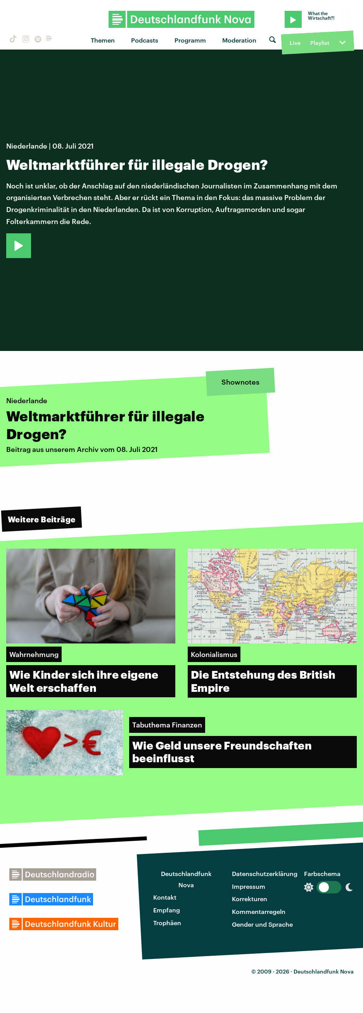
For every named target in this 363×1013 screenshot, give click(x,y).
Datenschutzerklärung (264, 873)
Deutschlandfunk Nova (186, 879)
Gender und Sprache (262, 924)
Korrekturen (249, 898)
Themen (103, 40)
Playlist (319, 42)
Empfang (166, 910)
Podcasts (144, 40)
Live (295, 42)
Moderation (239, 40)
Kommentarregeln (258, 911)
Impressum (248, 886)
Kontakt (164, 897)
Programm (190, 40)
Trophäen (167, 922)
